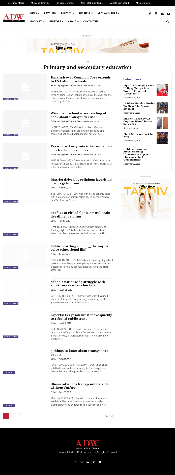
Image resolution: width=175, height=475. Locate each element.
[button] (167, 21)
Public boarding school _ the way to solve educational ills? (81, 247)
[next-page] (20, 415)
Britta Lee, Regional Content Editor (66, 85)
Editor (53, 187)
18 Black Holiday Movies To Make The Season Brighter (139, 106)
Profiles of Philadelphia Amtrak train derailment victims (78, 214)
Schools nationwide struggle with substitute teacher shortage (79, 283)
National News (11, 99)
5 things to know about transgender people (81, 352)
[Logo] (87, 443)
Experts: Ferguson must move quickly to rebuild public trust (76, 316)
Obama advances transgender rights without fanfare (81, 385)
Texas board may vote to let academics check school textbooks (80, 148)
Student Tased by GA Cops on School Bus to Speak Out (137, 121)
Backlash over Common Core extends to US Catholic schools (77, 79)
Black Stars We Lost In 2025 (137, 134)
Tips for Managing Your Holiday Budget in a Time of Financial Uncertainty (138, 89)
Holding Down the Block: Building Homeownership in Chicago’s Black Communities (139, 154)
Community (9, 372)
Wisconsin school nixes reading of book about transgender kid (79, 115)
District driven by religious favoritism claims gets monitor (77, 181)
